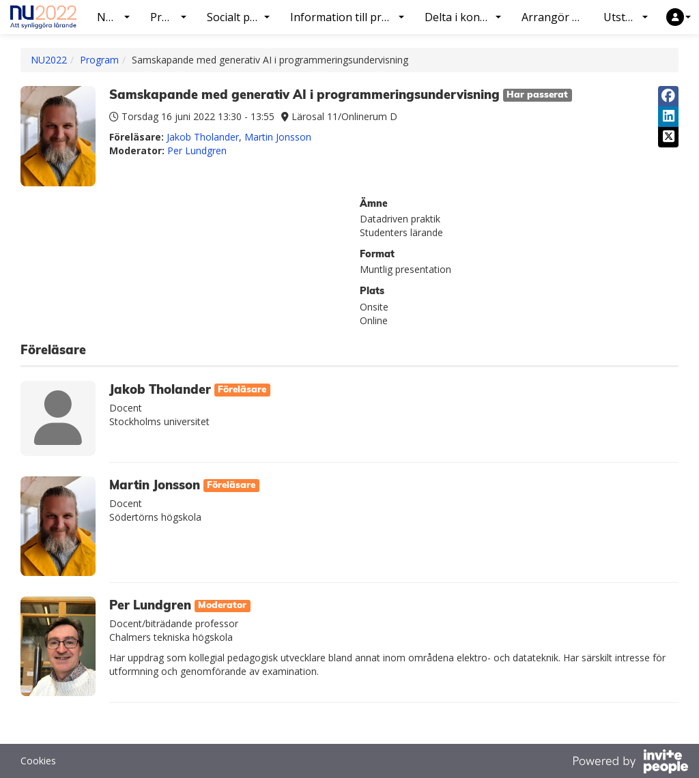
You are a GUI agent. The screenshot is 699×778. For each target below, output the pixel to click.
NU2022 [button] (118, 17)
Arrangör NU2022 (557, 17)
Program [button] (173, 17)
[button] (678, 17)
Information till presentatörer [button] (352, 17)
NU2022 (49, 59)
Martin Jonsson (277, 136)
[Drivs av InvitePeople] (630, 763)
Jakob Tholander (203, 136)
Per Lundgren (197, 150)
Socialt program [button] (243, 17)
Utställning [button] (630, 17)
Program (99, 59)
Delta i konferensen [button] (468, 17)
